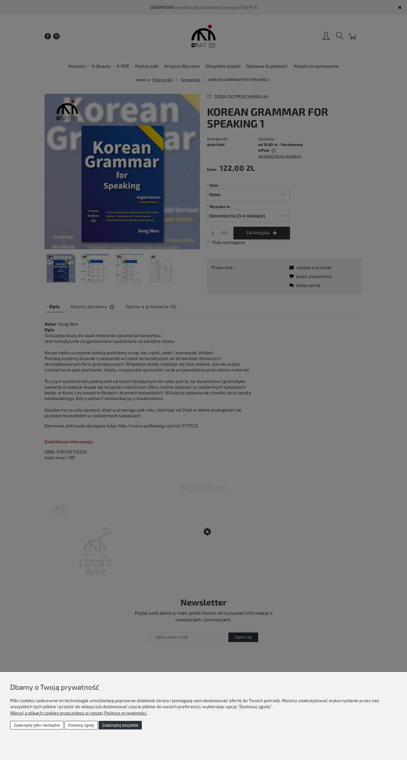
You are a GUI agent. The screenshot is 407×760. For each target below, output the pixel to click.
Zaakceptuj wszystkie (120, 725)
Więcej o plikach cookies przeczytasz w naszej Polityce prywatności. (78, 712)
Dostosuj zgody (81, 725)
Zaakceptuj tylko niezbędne (37, 725)
